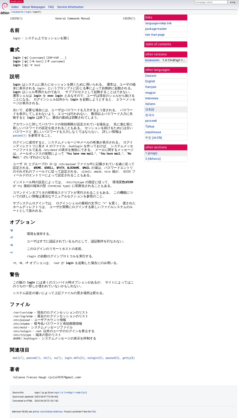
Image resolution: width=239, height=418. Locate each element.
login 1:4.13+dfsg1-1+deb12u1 (70, 392)
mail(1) (18, 357)
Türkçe (149, 126)
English (150, 81)
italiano (150, 104)
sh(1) (47, 357)
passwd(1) (20, 135)
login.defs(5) (74, 357)
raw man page (154, 34)
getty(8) (128, 357)
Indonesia (151, 98)
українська (153, 132)
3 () (153, 159)
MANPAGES (17, 1)
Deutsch (150, 75)
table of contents (158, 44)
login (28, 12)
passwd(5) (112, 357)
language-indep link (158, 23)
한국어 (149, 115)
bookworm (18, 12)
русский (151, 120)
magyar (150, 92)
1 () (151, 153)
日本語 (149, 109)
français (150, 87)
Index (15, 7)
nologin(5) (95, 357)
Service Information (70, 7)
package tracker (156, 29)
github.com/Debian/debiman (48, 411)
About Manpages (33, 7)
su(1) (58, 357)
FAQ (51, 7)
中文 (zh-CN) (153, 137)
